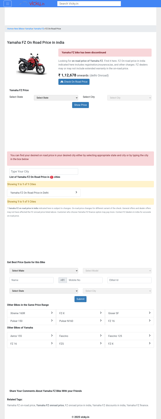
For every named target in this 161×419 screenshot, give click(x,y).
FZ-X (80, 313)
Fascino (80, 336)
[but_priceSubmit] (80, 105)
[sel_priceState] (56, 97)
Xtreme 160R (31, 313)
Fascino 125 (129, 336)
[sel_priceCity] (129, 97)
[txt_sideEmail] (129, 280)
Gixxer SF (129, 313)
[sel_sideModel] (117, 270)
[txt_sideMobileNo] (85, 280)
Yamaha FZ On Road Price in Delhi (43, 192)
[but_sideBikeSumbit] (80, 299)
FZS (80, 343)
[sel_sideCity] (117, 291)
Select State (16, 96)
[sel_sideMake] (43, 270)
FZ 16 (129, 321)
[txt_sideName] (31, 280)
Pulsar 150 (31, 321)
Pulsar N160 (80, 321)
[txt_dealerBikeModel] (43, 171)
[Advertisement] (80, 129)
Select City (89, 96)
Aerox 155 (31, 336)
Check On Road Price (73, 81)
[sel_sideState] (43, 291)
